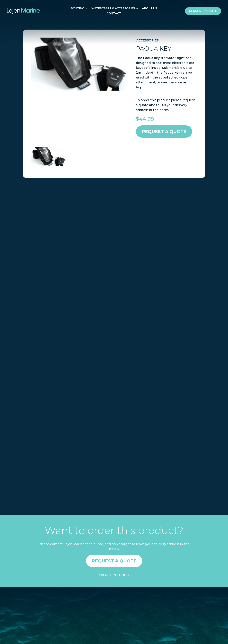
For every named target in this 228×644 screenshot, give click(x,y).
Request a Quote (164, 131)
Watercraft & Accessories (113, 8)
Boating (77, 8)
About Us (149, 8)
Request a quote (203, 11)
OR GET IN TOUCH (114, 575)
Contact (114, 13)
